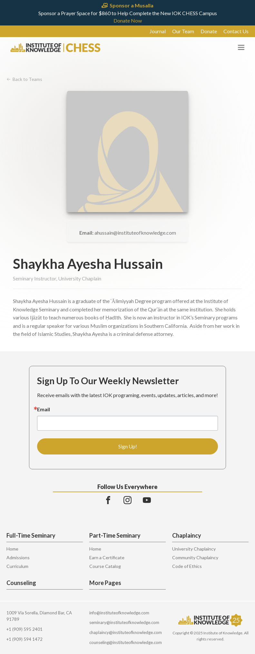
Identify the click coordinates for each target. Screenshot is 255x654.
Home (12, 549)
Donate (209, 31)
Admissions (18, 557)
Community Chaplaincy (195, 557)
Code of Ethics (187, 566)
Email (43, 409)
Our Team (183, 31)
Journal (158, 31)
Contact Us (236, 31)
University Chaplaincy (194, 549)
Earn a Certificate (106, 557)
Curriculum (17, 566)
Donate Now (127, 21)
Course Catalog (105, 566)
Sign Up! (127, 446)
